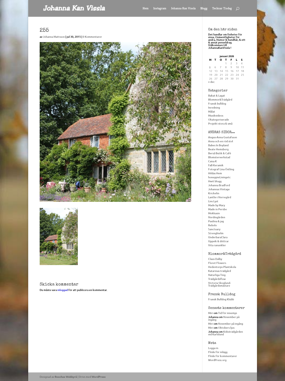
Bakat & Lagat (216, 95)
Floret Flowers (217, 263)
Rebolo (212, 225)
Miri (210, 313)
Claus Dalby (215, 259)
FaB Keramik (215, 165)
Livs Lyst (213, 201)
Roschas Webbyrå (66, 376)
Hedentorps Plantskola (222, 267)
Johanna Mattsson (54, 36)
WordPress (99, 376)
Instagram (159, 8)
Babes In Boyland (218, 145)
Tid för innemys (227, 313)
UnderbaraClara (217, 237)
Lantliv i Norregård (219, 197)
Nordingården (216, 217)
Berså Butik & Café (219, 153)
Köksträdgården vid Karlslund (225, 333)
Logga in (213, 348)
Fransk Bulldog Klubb (221, 299)
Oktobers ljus (226, 327)
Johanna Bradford (219, 185)
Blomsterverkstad (219, 157)
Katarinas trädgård (219, 271)
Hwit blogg (215, 181)
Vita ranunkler (217, 245)
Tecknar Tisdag (222, 8)
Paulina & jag (216, 221)
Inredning (214, 107)
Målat (211, 111)
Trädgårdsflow (217, 279)
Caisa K (212, 161)
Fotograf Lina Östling (221, 169)
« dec (211, 82)
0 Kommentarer (92, 36)
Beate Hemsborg (218, 149)
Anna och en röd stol (220, 141)
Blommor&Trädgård (220, 99)
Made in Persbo (217, 209)
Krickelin (213, 193)
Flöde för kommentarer (222, 356)
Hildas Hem (215, 173)
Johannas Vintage (219, 189)
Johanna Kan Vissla (183, 8)
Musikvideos (215, 115)
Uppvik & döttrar (218, 241)
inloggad (62, 290)
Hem (146, 8)
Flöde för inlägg (217, 352)
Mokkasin (214, 213)
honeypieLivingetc (219, 177)
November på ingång (223, 318)
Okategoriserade (218, 119)
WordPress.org (217, 360)
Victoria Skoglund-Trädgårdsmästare (219, 284)
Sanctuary (214, 229)
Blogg (203, 8)
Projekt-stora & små (220, 123)
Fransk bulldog (217, 103)
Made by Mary (216, 205)
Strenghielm (215, 233)
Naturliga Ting (217, 275)
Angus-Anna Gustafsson (222, 137)
